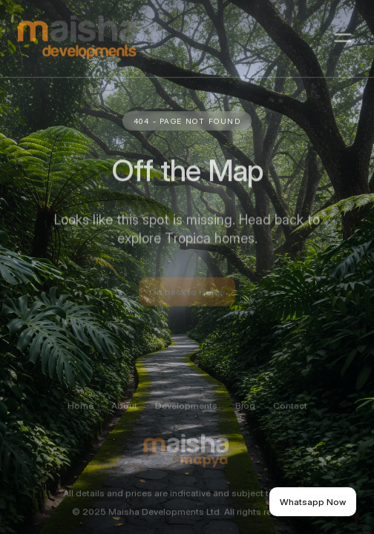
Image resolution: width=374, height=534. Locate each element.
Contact (290, 413)
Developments (186, 413)
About (124, 413)
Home (81, 413)
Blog (245, 413)
